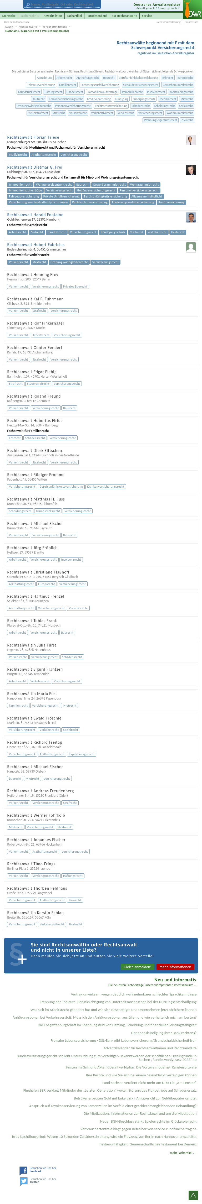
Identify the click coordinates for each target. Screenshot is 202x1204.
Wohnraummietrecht (179, 113)
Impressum (191, 22)
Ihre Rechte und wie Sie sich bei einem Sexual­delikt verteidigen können (141, 1075)
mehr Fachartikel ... (182, 1153)
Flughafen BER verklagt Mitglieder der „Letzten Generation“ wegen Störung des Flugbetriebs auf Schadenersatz (110, 1090)
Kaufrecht (39, 99)
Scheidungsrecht (164, 106)
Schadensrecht (141, 106)
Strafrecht (59, 113)
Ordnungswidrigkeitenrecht (34, 106)
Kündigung (121, 99)
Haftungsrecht (53, 92)
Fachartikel (74, 16)
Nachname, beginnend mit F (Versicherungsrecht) (37, 31)
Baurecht (109, 78)
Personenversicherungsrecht (73, 106)
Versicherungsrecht (55, 26)
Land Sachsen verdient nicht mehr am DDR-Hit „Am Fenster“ (149, 1082)
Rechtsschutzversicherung (111, 106)
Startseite (9, 16)
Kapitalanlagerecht (181, 92)
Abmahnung (44, 78)
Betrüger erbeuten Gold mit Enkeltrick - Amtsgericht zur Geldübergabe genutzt (135, 1098)
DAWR (9, 26)
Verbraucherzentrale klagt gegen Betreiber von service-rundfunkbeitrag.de (138, 1129)
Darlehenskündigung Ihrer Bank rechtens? (164, 1032)
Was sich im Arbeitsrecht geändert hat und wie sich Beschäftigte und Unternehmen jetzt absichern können (114, 1009)
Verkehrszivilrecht (102, 113)
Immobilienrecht (132, 92)
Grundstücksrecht (29, 92)
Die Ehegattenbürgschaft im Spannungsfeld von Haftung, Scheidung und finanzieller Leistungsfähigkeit (117, 1025)
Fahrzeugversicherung (41, 85)
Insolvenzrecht (156, 92)
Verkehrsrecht (78, 113)
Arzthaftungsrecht (88, 78)
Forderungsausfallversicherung (99, 85)
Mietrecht (186, 99)
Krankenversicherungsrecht (66, 99)
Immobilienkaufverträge (103, 92)
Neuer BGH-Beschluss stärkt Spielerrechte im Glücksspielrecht (148, 1121)
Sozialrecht (186, 106)
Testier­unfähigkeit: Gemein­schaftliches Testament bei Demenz (148, 1144)
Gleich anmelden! (138, 967)
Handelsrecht (75, 92)
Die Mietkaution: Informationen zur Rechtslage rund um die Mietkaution (140, 1113)
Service (147, 16)
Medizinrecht (168, 99)
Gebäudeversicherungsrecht (140, 85)
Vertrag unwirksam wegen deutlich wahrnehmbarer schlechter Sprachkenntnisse (134, 994)
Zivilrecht (187, 120)
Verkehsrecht (126, 113)
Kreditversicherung (98, 99)
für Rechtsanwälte (124, 16)
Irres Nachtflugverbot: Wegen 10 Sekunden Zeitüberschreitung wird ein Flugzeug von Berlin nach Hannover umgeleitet (104, 1136)
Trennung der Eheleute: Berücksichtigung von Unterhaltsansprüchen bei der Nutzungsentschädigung (118, 1001)
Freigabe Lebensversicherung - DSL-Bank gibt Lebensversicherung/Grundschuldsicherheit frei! (123, 1040)
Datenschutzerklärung (168, 22)
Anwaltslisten (53, 16)
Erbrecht (168, 78)
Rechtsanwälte (28, 26)
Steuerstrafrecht (38, 113)
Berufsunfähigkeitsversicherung (138, 78)
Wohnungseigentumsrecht (160, 120)
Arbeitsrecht (64, 78)
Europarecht (185, 78)
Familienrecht (67, 85)
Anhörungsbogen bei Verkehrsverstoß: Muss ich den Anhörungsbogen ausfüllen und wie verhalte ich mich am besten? (105, 1017)
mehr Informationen (175, 967)
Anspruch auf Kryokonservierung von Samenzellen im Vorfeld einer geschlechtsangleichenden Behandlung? (112, 1105)
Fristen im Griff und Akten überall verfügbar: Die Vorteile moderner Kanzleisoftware (131, 1067)
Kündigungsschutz (144, 99)
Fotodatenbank (97, 16)
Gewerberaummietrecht (178, 85)
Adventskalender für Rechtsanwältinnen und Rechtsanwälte (150, 1048)
